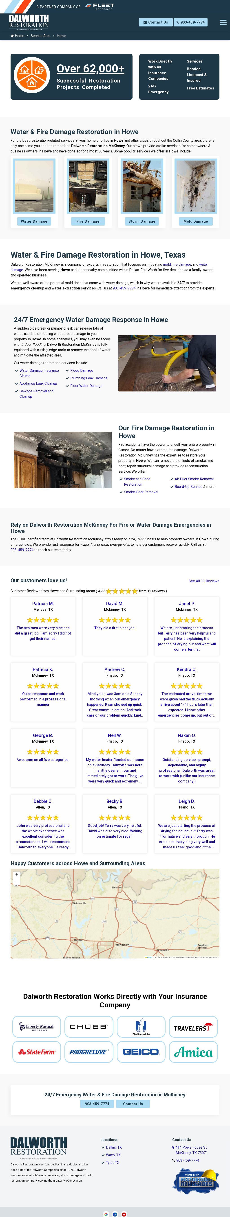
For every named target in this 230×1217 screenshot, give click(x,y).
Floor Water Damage (86, 386)
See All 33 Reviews (204, 581)
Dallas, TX (114, 1117)
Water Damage (34, 221)
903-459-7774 (191, 22)
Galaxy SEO (123, 1187)
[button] (16, 874)
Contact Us (156, 22)
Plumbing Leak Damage (89, 378)
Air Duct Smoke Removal (194, 479)
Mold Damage (196, 221)
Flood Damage (81, 370)
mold (167, 264)
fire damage (181, 264)
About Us (72, 1170)
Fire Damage (88, 221)
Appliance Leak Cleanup (38, 383)
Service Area (41, 36)
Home (17, 36)
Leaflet (148, 957)
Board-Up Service (188, 487)
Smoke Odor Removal (141, 492)
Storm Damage (141, 221)
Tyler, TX (112, 1132)
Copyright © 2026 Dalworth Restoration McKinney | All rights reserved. (116, 1182)
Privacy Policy (136, 1170)
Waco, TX (113, 1125)
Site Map (158, 1170)
